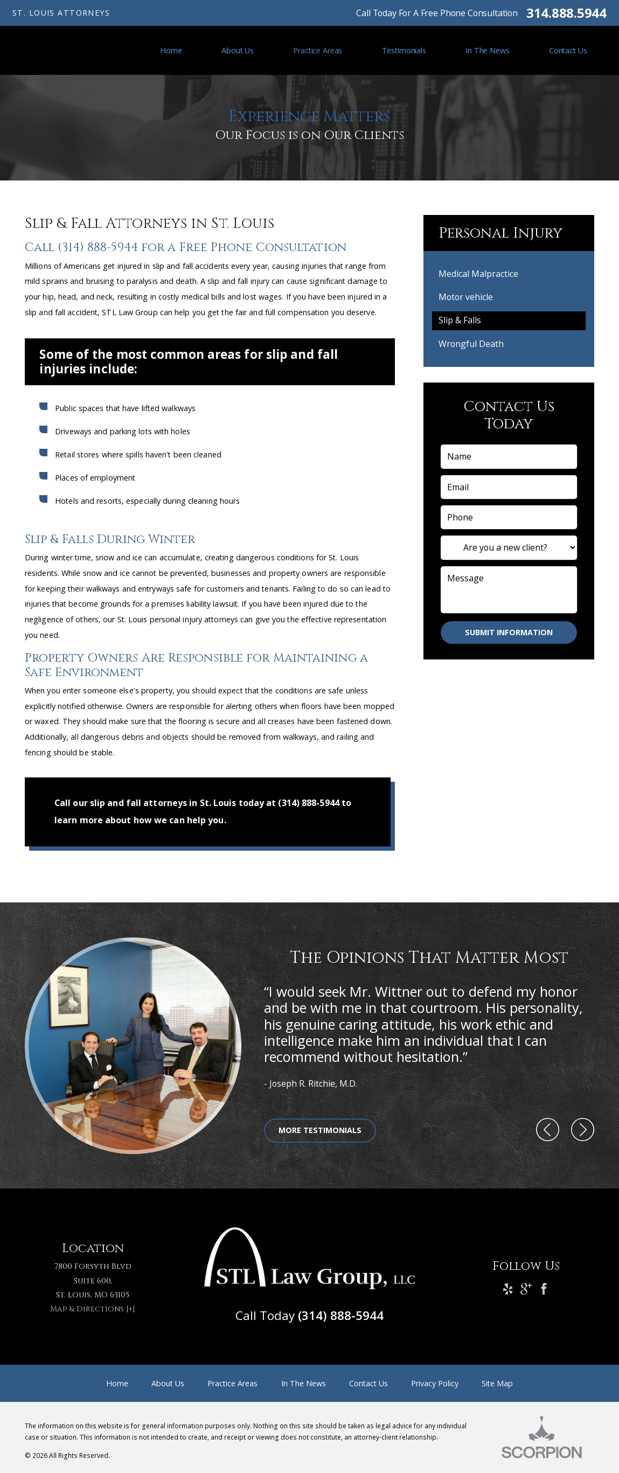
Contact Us (368, 1383)
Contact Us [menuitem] (568, 50)
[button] (547, 1130)
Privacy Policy (434, 1383)
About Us (167, 1383)
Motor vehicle (466, 297)
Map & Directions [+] (92, 1309)
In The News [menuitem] (487, 50)
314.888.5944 (566, 12)
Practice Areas (232, 1383)
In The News (303, 1383)
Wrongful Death (471, 344)
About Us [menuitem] (237, 50)
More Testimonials (320, 1130)
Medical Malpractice (478, 274)
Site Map (497, 1383)
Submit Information (509, 632)
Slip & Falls (460, 320)
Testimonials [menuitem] (404, 50)
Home (117, 1383)
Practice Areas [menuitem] (317, 50)
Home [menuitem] (171, 50)
